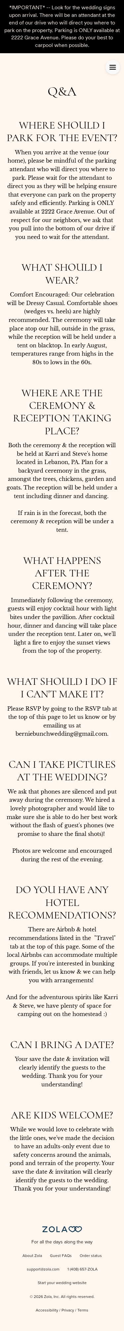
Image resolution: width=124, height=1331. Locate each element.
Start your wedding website (62, 1283)
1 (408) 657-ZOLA (82, 1270)
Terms (82, 1310)
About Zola (32, 1256)
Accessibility (47, 1310)
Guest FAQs (61, 1256)
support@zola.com (43, 1270)
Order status (91, 1256)
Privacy (68, 1310)
